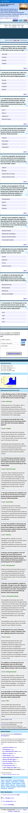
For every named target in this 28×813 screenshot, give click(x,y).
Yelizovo (4, 205)
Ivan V (3, 110)
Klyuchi (4, 202)
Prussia (4, 80)
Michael (4, 170)
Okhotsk (4, 208)
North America (15, 781)
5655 (22, 27)
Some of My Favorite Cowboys (11, 757)
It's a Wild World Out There (10, 751)
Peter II (4, 113)
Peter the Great (6, 119)
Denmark (4, 54)
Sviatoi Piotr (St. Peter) (8, 174)
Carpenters (11, 788)
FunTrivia (8, 804)
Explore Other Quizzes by (11, 794)
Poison (4, 257)
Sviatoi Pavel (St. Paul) (8, 177)
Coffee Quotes (7, 755)
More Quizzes (9, 801)
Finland (4, 60)
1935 (3, 315)
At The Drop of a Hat (8, 765)
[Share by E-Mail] (25, 20)
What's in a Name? (8, 753)
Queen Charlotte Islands (9, 237)
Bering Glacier (6, 288)
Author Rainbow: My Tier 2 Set (11, 774)
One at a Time (8, 40)
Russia (23, 783)
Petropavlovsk (6, 199)
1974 (3, 322)
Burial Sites (8, 783)
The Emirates (6, 749)
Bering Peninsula (7, 284)
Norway (4, 57)
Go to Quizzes (8, 798)
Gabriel (4, 167)
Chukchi (4, 138)
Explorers (7, 781)
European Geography (18, 780)
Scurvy (4, 263)
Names (3, 781)
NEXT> (25, 68)
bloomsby (3, 724)
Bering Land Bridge (7, 294)
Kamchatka (5, 141)
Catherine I (5, 116)
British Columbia (16, 783)
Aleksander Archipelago (8, 234)
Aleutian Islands (6, 230)
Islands (3, 783)
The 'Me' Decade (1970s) (9, 761)
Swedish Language (11, 786)
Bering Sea (5, 291)
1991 (3, 318)
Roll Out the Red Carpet (9, 759)
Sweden (4, 63)
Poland (4, 89)
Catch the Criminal (8, 747)
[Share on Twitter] (21, 20)
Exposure (4, 260)
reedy (6, 27)
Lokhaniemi (5, 147)
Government (8, 780)
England (4, 86)
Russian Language (20, 785)
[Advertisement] (14, 33)
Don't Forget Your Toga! (9, 767)
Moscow (3, 786)
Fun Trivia (5, 1)
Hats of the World (7, 763)
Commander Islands (7, 240)
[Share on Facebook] (15, 20)
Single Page (16, 40)
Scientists (22, 781)
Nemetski (4, 144)
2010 (3, 312)
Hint (26, 50)
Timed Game (23, 40)
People (3, 780)
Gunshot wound (6, 266)
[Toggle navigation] (25, 1)
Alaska (2, 785)
